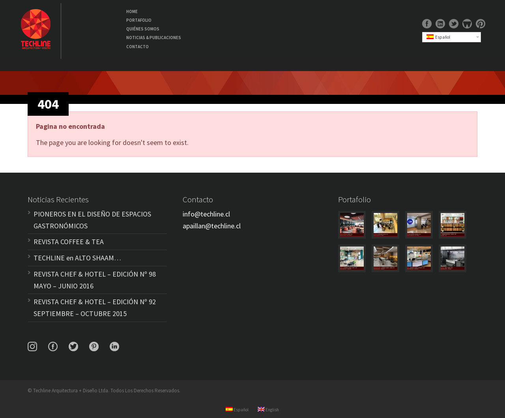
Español (438, 37)
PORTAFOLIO (139, 20)
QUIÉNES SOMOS (142, 29)
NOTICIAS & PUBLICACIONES (153, 37)
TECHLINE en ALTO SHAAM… (77, 257)
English (268, 409)
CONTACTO (137, 46)
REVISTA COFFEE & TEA (69, 241)
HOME (132, 11)
